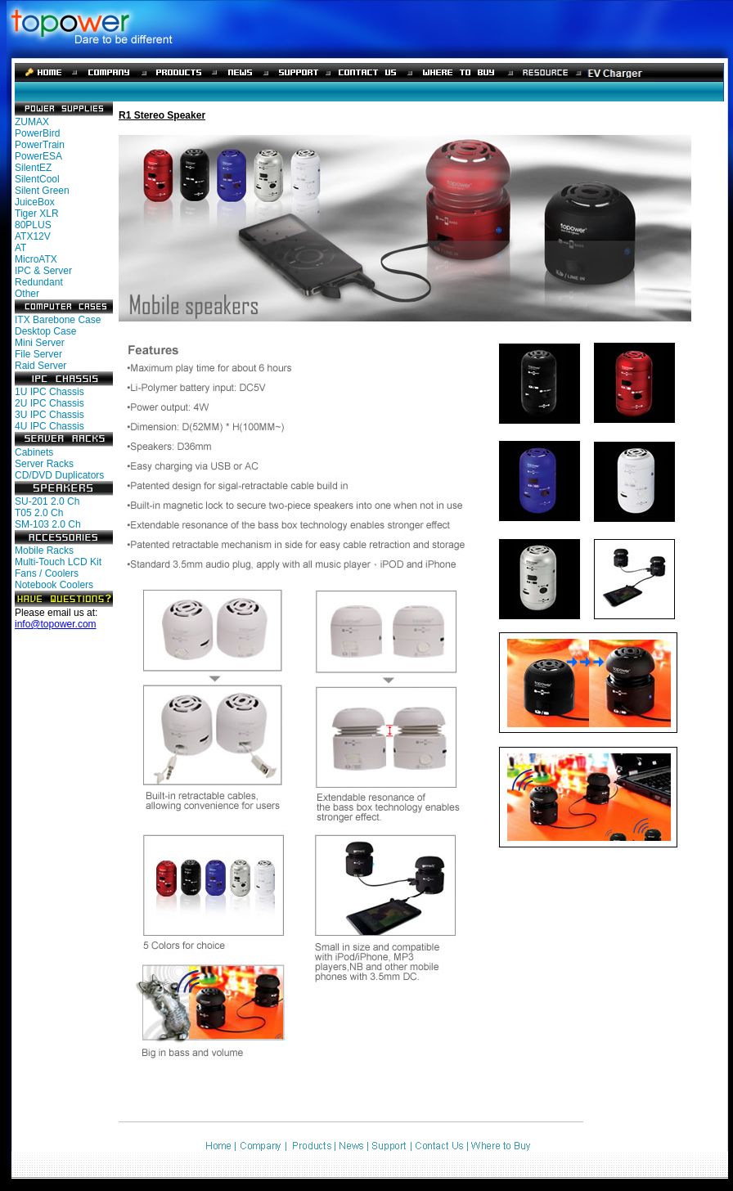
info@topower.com (56, 624)
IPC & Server (43, 270)
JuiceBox (35, 202)
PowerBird (37, 133)
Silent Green (42, 190)
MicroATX (36, 259)
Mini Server (40, 342)
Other (27, 293)
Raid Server (40, 365)
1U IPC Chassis (49, 392)
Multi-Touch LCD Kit (58, 562)
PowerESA (38, 156)
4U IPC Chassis (49, 426)
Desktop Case (45, 331)
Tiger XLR (37, 213)
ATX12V (33, 236)
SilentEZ (33, 167)
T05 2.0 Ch (39, 513)
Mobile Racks (44, 550)
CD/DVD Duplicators (59, 475)
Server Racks (44, 464)
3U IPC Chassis (49, 414)
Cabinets (34, 452)
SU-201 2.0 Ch (47, 501)
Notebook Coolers (54, 585)
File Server (38, 354)
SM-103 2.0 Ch (48, 524)
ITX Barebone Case (58, 320)
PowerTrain (40, 145)
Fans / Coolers (47, 573)
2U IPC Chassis (49, 403)
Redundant (39, 282)
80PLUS (33, 225)
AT (20, 248)
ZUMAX (32, 122)
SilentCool (37, 179)
